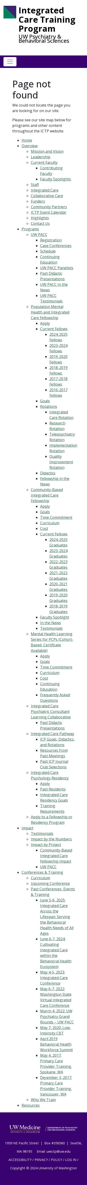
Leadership (40, 156)
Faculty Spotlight (54, 617)
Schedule (48, 251)
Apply (45, 323)
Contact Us (40, 223)
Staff (35, 184)
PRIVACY (41, 1160)
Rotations (48, 406)
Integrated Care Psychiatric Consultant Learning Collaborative (51, 711)
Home (27, 140)
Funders (38, 201)
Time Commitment (56, 517)
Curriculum (49, 522)
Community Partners (49, 206)
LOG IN (70, 1160)
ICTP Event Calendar (48, 212)
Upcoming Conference (50, 883)
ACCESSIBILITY (20, 1160)
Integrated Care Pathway (52, 733)
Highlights (40, 217)
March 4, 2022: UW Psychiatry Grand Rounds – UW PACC (57, 1016)
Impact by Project (46, 844)
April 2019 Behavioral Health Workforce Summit (56, 1044)
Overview (30, 145)
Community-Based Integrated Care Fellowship (47, 495)
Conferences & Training (42, 872)
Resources (31, 1105)
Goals (45, 400)
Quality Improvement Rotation (61, 462)
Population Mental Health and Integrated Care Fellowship (50, 312)
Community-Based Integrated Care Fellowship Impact (56, 856)
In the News (50, 622)
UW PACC (39, 234)
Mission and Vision (47, 151)
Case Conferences (55, 245)
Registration (51, 240)
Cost (44, 528)
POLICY (56, 1160)
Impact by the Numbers (51, 839)
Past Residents (53, 789)
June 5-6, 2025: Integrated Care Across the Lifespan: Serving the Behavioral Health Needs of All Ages (57, 917)
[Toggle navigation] (9, 61)
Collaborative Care (47, 195)
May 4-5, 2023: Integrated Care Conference (54, 978)
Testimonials (51, 628)
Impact (27, 828)
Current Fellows (54, 328)
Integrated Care (44, 190)
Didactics (47, 473)
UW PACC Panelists (56, 267)
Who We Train (43, 1099)
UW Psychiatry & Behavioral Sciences (44, 38)
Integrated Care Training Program (47, 19)
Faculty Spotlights (55, 179)
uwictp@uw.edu (58, 1151)
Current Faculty (44, 162)
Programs (30, 229)
